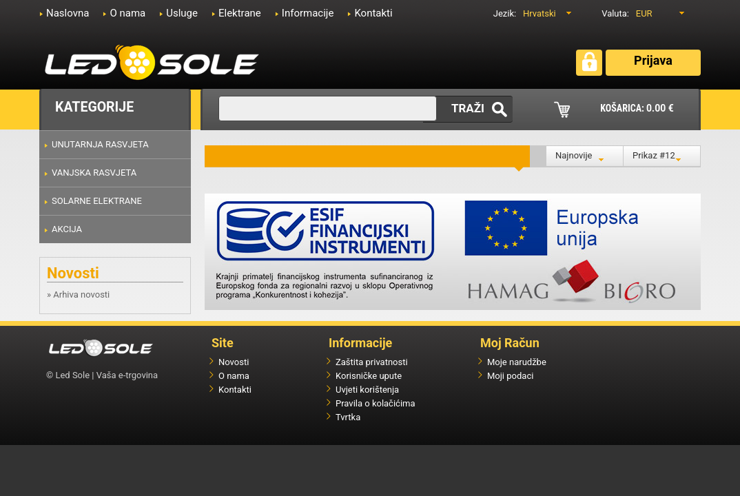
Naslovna (67, 13)
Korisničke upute (369, 376)
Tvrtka (348, 417)
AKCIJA (67, 229)
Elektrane (239, 13)
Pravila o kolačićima (375, 403)
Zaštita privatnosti (372, 362)
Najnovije (573, 155)
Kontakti (373, 13)
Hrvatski (539, 13)
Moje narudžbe (516, 362)
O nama (127, 13)
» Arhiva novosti (78, 294)
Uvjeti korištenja (367, 389)
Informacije (308, 13)
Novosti (233, 362)
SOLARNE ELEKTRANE (97, 201)
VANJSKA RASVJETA (94, 172)
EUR (644, 13)
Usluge (182, 13)
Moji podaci (510, 376)
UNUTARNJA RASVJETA (100, 144)
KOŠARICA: (637, 108)
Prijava (653, 60)
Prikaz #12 (654, 155)
